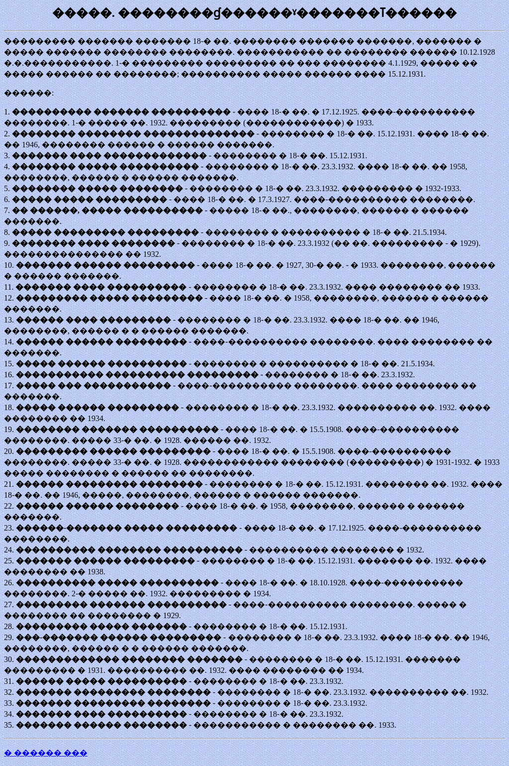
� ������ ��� (45, 753)
